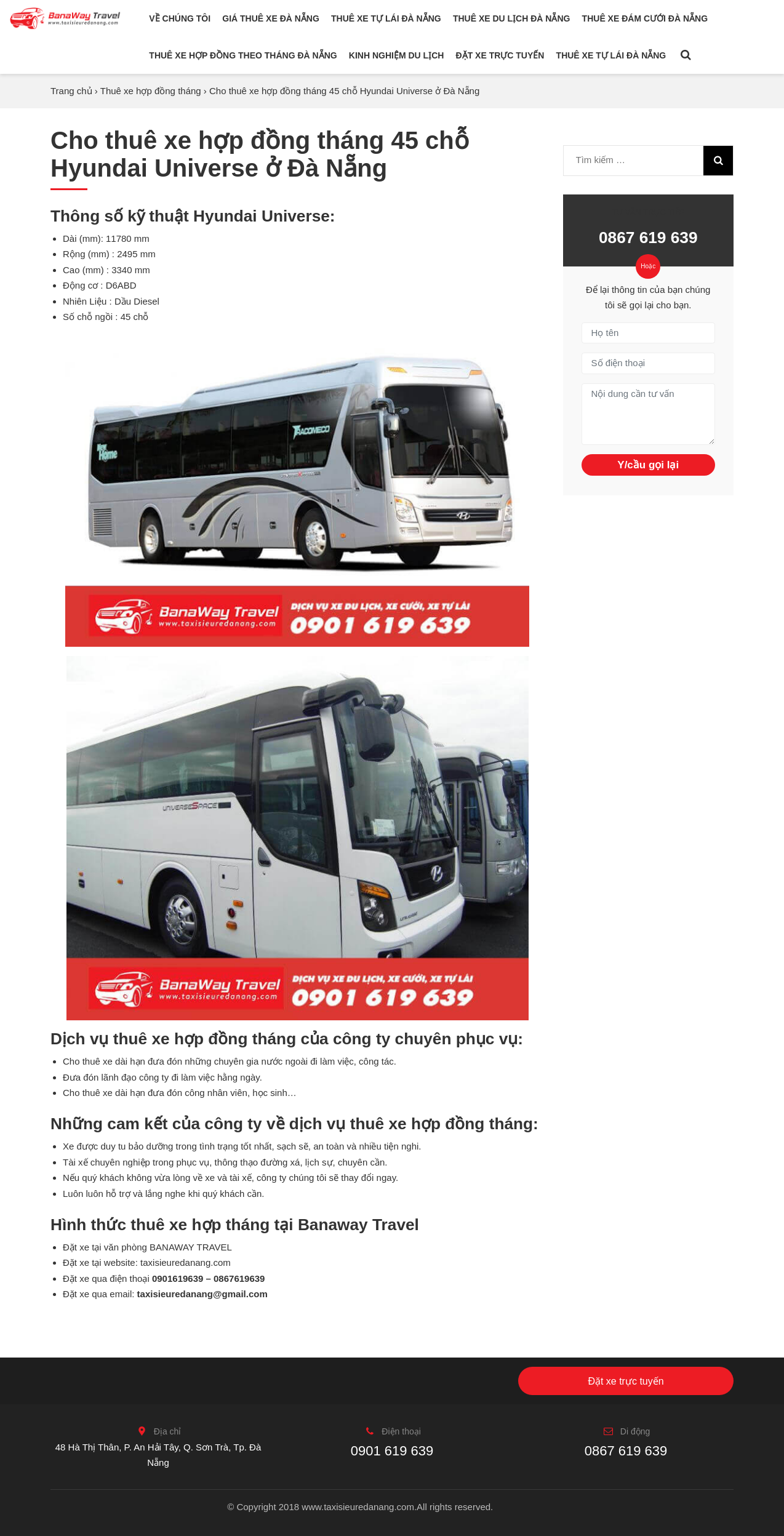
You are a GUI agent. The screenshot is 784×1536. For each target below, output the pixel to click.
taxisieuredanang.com (185, 1262)
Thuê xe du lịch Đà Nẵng (511, 18)
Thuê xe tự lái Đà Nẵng (386, 18)
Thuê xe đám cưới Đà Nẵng (645, 18)
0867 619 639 (648, 237)
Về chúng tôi (179, 18)
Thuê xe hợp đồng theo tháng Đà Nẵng (243, 55)
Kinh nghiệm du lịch (396, 55)
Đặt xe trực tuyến (500, 55)
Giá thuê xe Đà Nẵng (270, 18)
